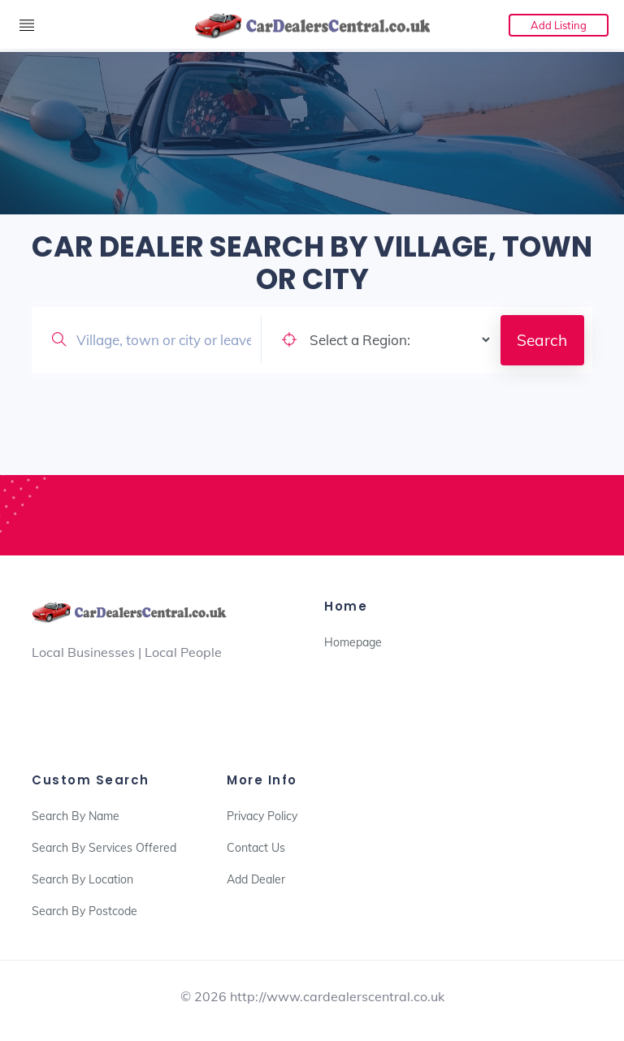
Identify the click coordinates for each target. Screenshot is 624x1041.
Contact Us (256, 847)
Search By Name (75, 816)
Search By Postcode (84, 911)
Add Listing (559, 25)
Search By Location (82, 879)
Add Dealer (256, 879)
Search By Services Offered (104, 847)
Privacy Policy (262, 816)
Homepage (353, 642)
